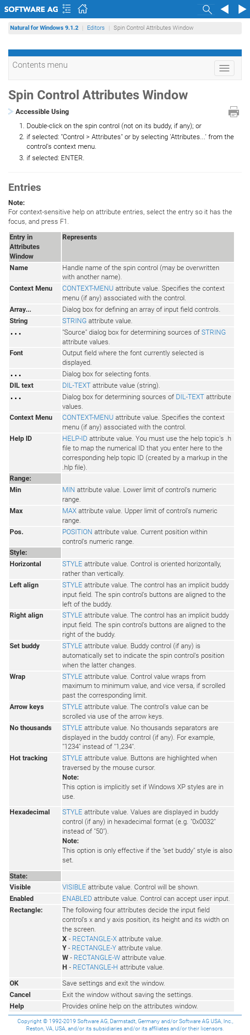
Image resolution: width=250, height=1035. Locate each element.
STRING (74, 321)
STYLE (72, 564)
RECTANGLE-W (97, 958)
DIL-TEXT (76, 385)
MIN (68, 490)
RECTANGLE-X (94, 939)
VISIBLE (74, 887)
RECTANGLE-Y (94, 948)
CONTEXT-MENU (88, 288)
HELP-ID (74, 438)
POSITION (77, 532)
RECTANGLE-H (95, 967)
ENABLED (77, 898)
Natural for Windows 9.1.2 (44, 27)
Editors (96, 27)
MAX (69, 511)
